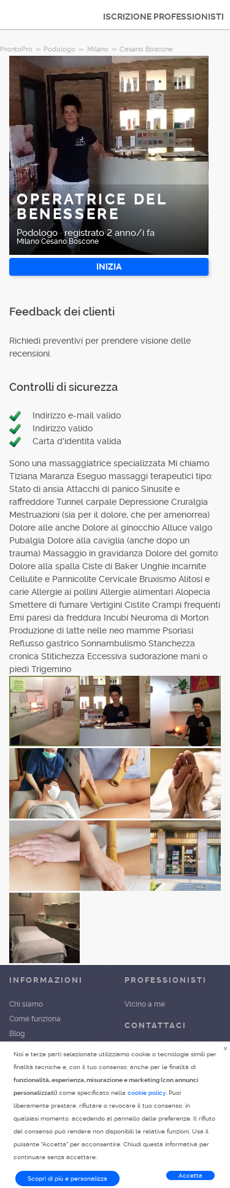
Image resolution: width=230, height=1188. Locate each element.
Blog (17, 1033)
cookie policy (147, 1092)
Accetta (190, 1175)
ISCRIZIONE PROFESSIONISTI (163, 16)
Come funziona (35, 1019)
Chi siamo (26, 1004)
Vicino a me (145, 1004)
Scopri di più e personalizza (67, 1178)
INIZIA (108, 266)
